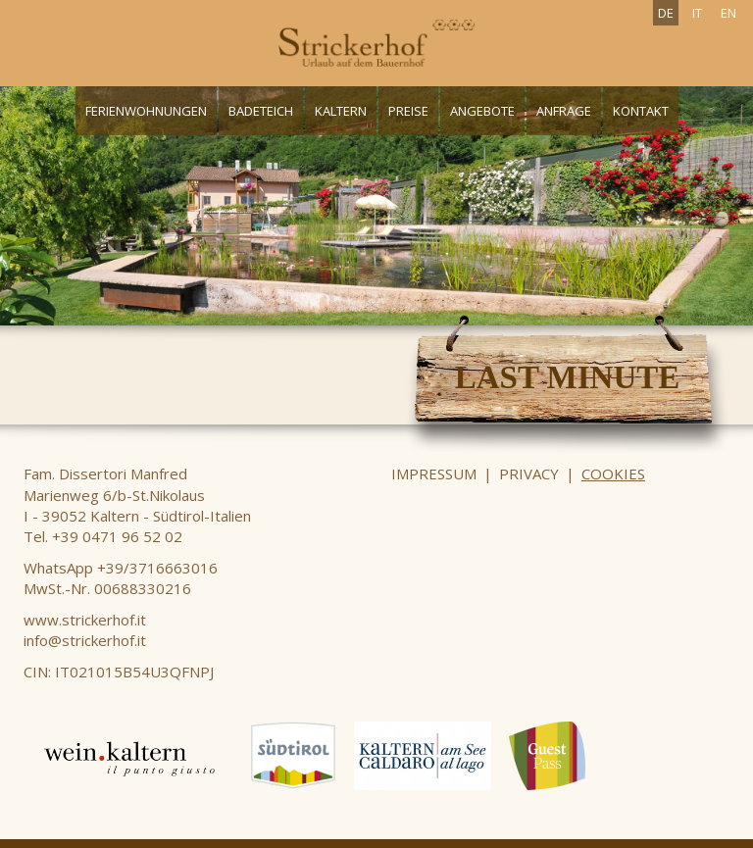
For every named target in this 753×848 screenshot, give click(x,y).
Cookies (613, 473)
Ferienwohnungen (146, 111)
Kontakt (641, 111)
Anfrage (563, 111)
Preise (408, 111)
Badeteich (260, 111)
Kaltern (341, 111)
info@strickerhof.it (85, 640)
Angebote (482, 111)
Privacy (529, 473)
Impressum (434, 473)
